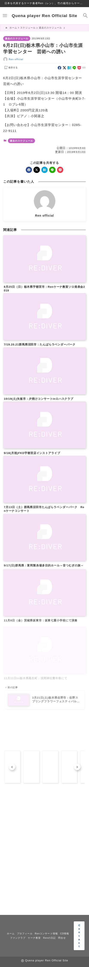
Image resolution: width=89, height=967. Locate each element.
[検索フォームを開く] (84, 15)
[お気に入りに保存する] (10, 67)
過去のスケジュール (16, 38)
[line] (74, 68)
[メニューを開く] (4, 15)
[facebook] (59, 68)
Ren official (16, 59)
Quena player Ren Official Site (44, 15)
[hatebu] (69, 68)
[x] (64, 68)
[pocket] (79, 68)
